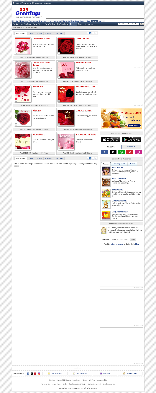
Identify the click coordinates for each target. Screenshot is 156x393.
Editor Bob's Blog (130, 373)
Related (132, 164)
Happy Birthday (117, 167)
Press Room (76, 380)
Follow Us (131, 147)
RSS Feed (92, 380)
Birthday (15, 21)
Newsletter (47, 3)
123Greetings (17, 27)
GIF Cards (59, 33)
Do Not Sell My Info (94, 384)
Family (82, 21)
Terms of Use (45, 384)
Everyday (42, 21)
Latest (31, 33)
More (101, 21)
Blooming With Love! (85, 86)
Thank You (24, 21)
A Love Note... (39, 134)
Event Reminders (80, 373)
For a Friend (37, 24)
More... (90, 24)
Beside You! (38, 86)
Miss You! (37, 110)
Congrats (66, 21)
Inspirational (57, 21)
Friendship (75, 21)
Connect (26, 3)
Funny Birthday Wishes (120, 211)
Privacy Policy (56, 384)
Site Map (52, 380)
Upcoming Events (119, 164)
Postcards (48, 33)
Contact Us (111, 384)
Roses (72, 24)
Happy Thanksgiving (119, 178)
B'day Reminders (55, 373)
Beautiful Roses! (83, 63)
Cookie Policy (67, 384)
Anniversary (33, 21)
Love (49, 21)
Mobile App (38, 3)
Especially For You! (41, 39)
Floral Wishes (50, 24)
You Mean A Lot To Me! (86, 134)
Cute (88, 21)
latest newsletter (117, 244)
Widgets (84, 380)
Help (104, 384)
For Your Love (62, 24)
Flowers (94, 21)
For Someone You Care (22, 24)
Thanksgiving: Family (119, 200)
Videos (39, 33)
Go (142, 24)
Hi (85, 24)
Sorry (80, 24)
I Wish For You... (83, 39)
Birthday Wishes (117, 189)
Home (17, 3)
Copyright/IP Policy (79, 384)
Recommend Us (101, 380)
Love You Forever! (84, 110)
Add (133, 239)
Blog (137, 244)
